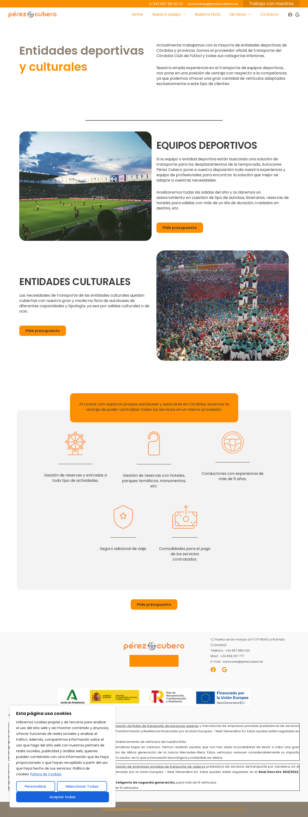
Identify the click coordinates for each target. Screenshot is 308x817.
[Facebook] (290, 15)
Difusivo (75, 809)
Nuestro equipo (174, 14)
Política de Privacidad (188, 809)
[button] (271, 3)
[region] (63, 756)
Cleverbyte (92, 809)
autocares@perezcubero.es (213, 3)
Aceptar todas (63, 797)
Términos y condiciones (225, 809)
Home (144, 14)
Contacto (270, 14)
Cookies (162, 809)
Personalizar (35, 786)
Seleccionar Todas (81, 786)
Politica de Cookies (46, 774)
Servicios (242, 14)
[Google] (297, 15)
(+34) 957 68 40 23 (166, 3)
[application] (188, 14)
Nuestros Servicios (154, 661)
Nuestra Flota (211, 14)
